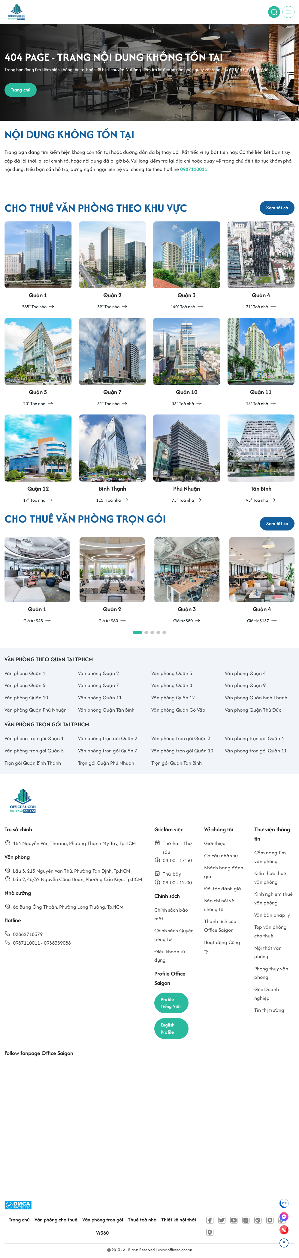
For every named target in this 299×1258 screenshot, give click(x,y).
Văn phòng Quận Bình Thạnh (256, 697)
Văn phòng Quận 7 (98, 685)
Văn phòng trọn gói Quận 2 (107, 738)
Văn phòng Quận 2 (98, 673)
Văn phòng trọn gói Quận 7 (107, 750)
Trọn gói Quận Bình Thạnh (33, 762)
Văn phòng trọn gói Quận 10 (182, 750)
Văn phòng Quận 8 (171, 685)
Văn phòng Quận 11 (100, 697)
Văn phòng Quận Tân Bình (106, 709)
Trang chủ (19, 1219)
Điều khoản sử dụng (170, 956)
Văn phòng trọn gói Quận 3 (180, 738)
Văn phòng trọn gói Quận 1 (34, 738)
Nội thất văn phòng (268, 952)
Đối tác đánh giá (222, 888)
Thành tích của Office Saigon (220, 926)
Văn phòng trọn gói (102, 1219)
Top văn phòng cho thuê (270, 931)
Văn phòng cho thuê (56, 1219)
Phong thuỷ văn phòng (271, 973)
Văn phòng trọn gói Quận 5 (34, 750)
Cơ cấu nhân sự (221, 855)
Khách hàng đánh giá (223, 872)
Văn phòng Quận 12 (173, 697)
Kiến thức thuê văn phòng (270, 878)
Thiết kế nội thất (178, 1219)
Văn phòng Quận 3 (171, 673)
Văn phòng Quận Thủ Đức (253, 709)
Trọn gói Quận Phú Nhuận (106, 762)
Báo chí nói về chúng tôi (219, 905)
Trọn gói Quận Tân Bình (176, 762)
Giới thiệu (214, 843)
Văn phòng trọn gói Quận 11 (256, 750)
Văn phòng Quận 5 (25, 685)
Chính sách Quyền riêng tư (174, 935)
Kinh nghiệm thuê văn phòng (273, 898)
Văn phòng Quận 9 (245, 685)
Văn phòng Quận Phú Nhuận (36, 709)
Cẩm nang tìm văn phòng (270, 857)
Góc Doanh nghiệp (266, 994)
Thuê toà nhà (142, 1219)
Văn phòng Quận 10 (26, 697)
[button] (137, 632)
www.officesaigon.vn (175, 1250)
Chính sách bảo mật (171, 914)
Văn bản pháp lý (272, 915)
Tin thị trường (269, 1010)
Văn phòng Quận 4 (245, 673)
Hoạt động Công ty (222, 947)
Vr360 (102, 1232)
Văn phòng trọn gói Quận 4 (254, 738)
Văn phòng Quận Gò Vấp (178, 709)
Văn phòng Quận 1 (25, 673)
